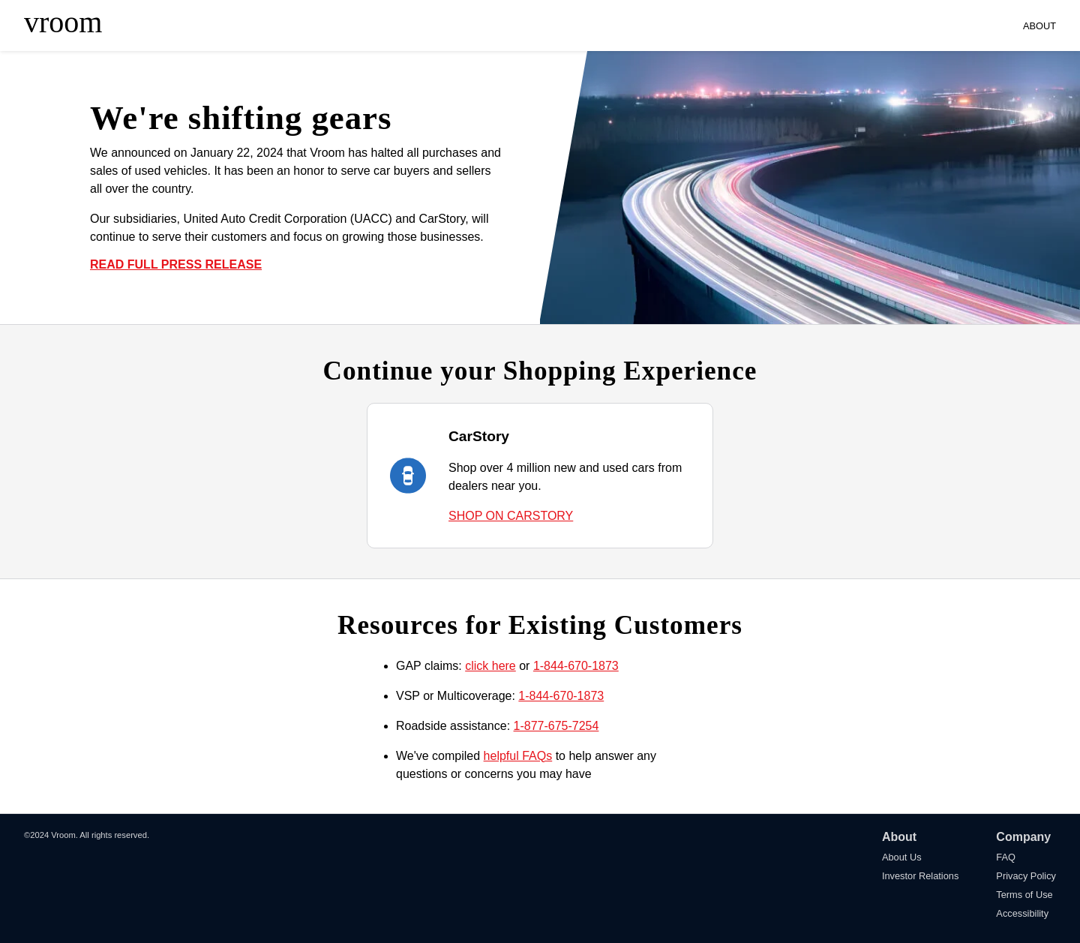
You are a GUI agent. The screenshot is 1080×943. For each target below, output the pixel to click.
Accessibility (1022, 913)
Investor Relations (920, 875)
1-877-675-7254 (556, 725)
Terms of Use (1024, 894)
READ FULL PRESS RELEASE (176, 264)
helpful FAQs (518, 755)
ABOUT (1039, 26)
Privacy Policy (1026, 875)
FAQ (1006, 857)
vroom (63, 23)
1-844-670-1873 (576, 665)
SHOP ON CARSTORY (510, 515)
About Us (902, 857)
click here (490, 665)
